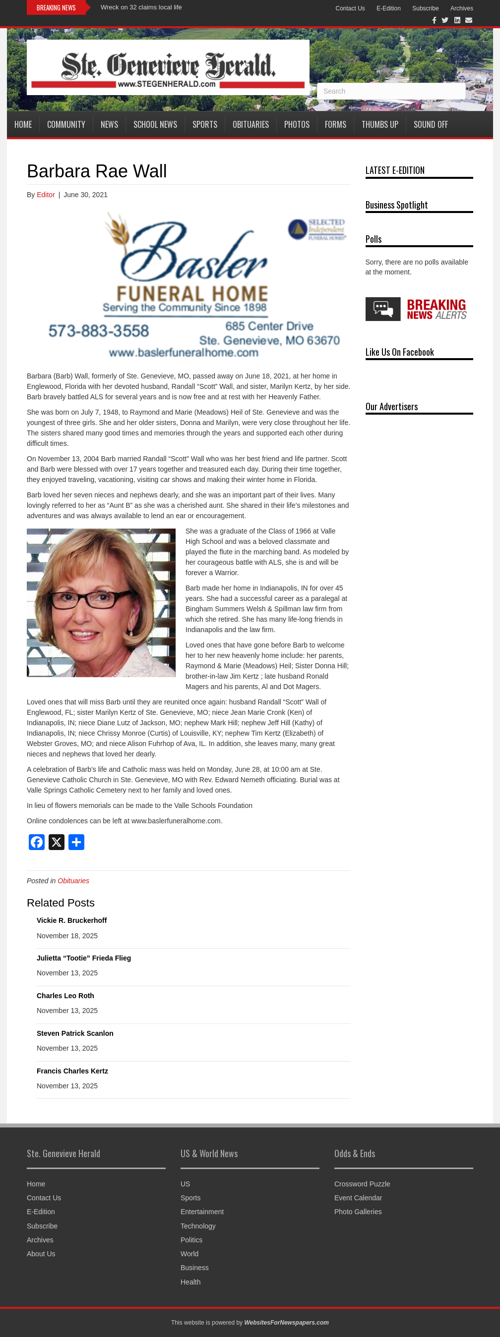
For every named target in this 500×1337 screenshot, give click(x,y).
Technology (198, 1226)
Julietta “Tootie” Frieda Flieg (84, 958)
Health (190, 1282)
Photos (297, 124)
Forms (335, 124)
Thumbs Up (380, 124)
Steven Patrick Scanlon (75, 1033)
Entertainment (202, 1212)
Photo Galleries (358, 1212)
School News (155, 124)
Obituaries (251, 124)
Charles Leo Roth (65, 996)
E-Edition (388, 8)
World (189, 1254)
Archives (461, 8)
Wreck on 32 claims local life (141, 7)
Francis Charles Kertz (72, 1071)
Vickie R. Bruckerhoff (72, 920)
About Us (41, 1254)
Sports (204, 124)
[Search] (391, 91)
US (185, 1184)
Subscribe (425, 8)
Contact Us (350, 8)
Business (195, 1268)
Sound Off (431, 124)
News (109, 124)
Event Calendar (358, 1198)
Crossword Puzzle (362, 1184)
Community (66, 124)
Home (23, 124)
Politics (191, 1240)
